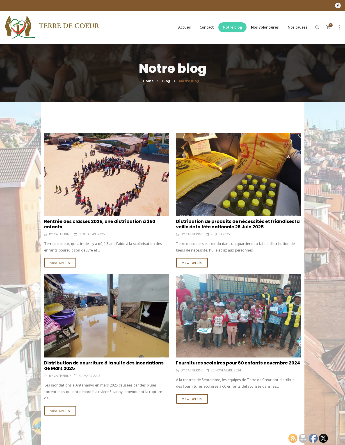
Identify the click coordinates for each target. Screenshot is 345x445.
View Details (60, 263)
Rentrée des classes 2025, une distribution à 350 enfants (99, 224)
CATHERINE (62, 234)
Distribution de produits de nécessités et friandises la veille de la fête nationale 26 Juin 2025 (238, 224)
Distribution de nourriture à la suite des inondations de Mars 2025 (104, 365)
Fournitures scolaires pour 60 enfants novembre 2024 (238, 363)
